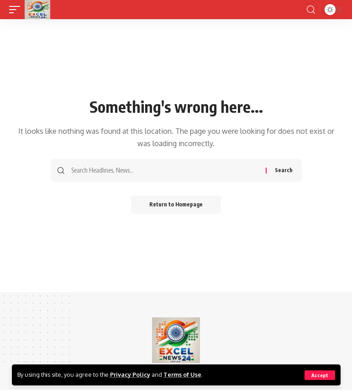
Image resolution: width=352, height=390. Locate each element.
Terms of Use (182, 374)
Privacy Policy (130, 374)
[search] (311, 10)
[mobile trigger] (17, 9)
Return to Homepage (176, 204)
